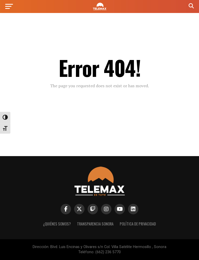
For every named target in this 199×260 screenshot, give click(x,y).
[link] (99, 8)
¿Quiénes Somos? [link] (57, 223)
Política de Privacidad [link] (138, 223)
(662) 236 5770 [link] (108, 252)
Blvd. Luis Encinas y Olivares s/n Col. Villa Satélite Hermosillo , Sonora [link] (108, 247)
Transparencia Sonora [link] (95, 223)
